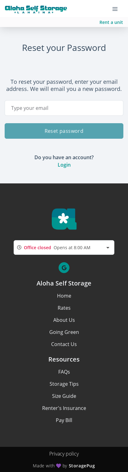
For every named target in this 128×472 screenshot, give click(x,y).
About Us (64, 320)
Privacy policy (64, 453)
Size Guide (64, 396)
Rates (64, 307)
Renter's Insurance (64, 408)
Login (64, 164)
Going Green (64, 332)
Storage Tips (64, 383)
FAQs (64, 371)
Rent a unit (111, 22)
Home (64, 295)
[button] (64, 267)
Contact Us (64, 344)
